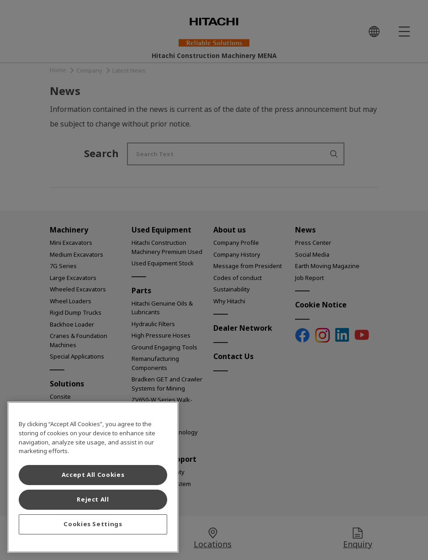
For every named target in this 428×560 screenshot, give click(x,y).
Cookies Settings (92, 524)
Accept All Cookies (93, 474)
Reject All (93, 499)
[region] (93, 477)
